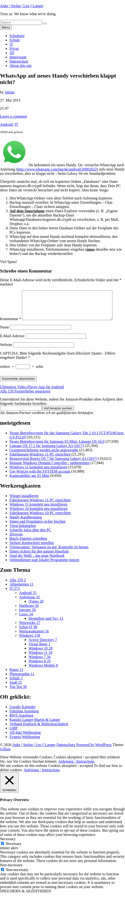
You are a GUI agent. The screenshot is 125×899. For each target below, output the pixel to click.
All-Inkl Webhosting (25, 738)
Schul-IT (28, 633)
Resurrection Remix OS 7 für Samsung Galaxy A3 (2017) (53, 464)
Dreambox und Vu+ (46, 624)
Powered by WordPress (94, 750)
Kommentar (10, 325)
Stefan (9, 92)
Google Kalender (23, 712)
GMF (14, 734)
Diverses (16, 540)
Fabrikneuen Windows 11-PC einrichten (40, 460)
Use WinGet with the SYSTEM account (40, 477)
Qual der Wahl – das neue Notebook (37, 561)
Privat (14, 48)
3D (12, 53)
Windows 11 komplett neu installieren (38, 473)
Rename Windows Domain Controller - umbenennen (50, 468)
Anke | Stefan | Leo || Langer (21, 6)
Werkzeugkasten (34, 637)
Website (6, 350)
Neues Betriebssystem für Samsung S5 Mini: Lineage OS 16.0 (57, 447)
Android (6, 124)
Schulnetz (17, 36)
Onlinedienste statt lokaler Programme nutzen (44, 565)
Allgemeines (21, 590)
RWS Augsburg (21, 721)
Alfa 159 (18, 586)
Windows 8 (40, 667)
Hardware (29, 611)
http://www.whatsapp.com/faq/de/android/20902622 (57, 169)
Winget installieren (24, 501)
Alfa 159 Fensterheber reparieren (25, 397)
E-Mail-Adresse (12, 342)
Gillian (5, 755)
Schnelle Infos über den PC (30, 536)
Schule (15, 40)
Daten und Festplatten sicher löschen (38, 527)
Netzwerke (29, 628)
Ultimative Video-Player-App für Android (32, 393)
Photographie (22, 680)
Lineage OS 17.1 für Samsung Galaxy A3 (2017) (47, 451)
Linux (26, 620)
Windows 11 (40, 658)
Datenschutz (19, 61)
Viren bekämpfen (23, 531)
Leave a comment (13, 116)
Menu (6, 27)
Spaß (16, 688)
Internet (27, 615)
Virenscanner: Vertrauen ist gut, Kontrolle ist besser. (49, 553)
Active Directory (43, 645)
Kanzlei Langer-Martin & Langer (35, 725)
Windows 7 (40, 662)
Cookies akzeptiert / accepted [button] (76, 763)
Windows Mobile (43, 671)
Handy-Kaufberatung (26, 523)
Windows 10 (41, 654)
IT (11, 44)
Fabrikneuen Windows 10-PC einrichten (40, 518)
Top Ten (18, 692)
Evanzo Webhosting (25, 742)
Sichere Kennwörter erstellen (32, 548)
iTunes (36, 607)
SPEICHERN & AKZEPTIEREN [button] (25, 897)
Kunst (16, 675)
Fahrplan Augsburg (24, 717)
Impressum (18, 57)
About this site (21, 66)
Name (4, 333)
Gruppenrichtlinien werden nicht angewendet (44, 456)
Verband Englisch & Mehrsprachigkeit (39, 730)
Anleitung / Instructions (76, 767)
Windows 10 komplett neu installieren (38, 514)
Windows (29, 641)
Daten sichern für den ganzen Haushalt (39, 557)
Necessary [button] (8, 845)
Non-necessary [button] (11, 871)
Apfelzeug (29, 603)
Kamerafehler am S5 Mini (29, 481)
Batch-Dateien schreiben (28, 544)
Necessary (13, 849)
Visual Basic (39, 650)
